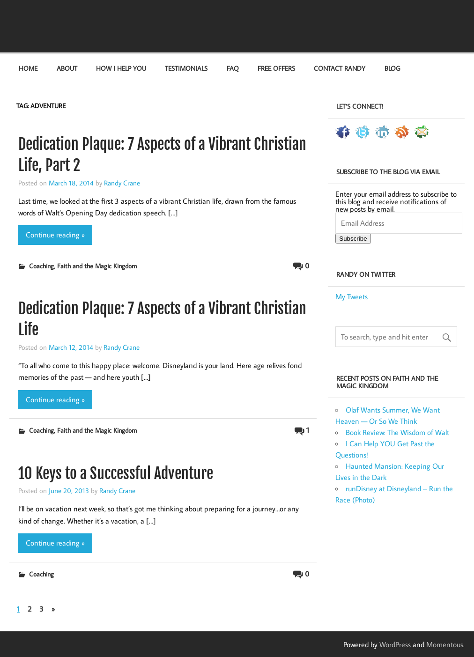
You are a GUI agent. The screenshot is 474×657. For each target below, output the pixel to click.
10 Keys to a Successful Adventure (115, 473)
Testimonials (186, 68)
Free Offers (276, 68)
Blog (392, 68)
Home (28, 68)
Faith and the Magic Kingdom (97, 265)
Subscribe (353, 238)
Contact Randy (339, 68)
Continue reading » (55, 234)
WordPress (395, 644)
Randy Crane (122, 182)
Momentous (444, 644)
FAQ (233, 68)
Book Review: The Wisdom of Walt (397, 432)
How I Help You (121, 68)
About (67, 68)
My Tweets (351, 296)
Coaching (41, 265)
